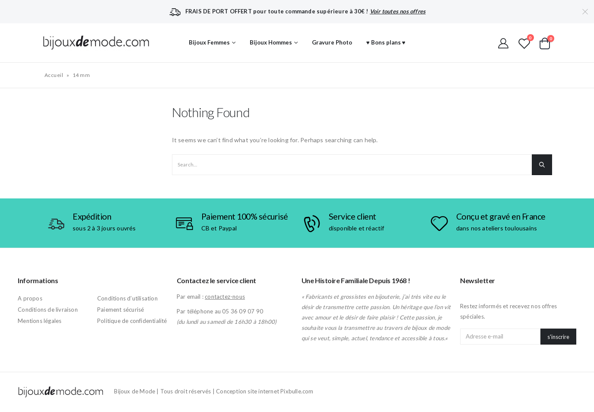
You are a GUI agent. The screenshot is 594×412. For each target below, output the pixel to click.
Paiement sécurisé (120, 309)
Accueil (54, 75)
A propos (30, 298)
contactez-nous (225, 296)
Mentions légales (39, 320)
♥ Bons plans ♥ (385, 42)
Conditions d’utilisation (127, 298)
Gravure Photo (332, 42)
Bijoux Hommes (271, 42)
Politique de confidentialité (132, 320)
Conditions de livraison (48, 309)
